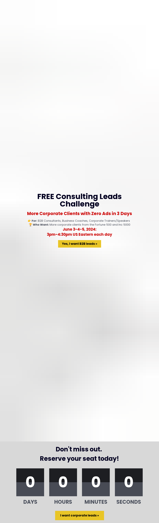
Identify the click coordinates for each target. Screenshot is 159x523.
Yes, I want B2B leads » (79, 168)
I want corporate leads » (79, 364)
